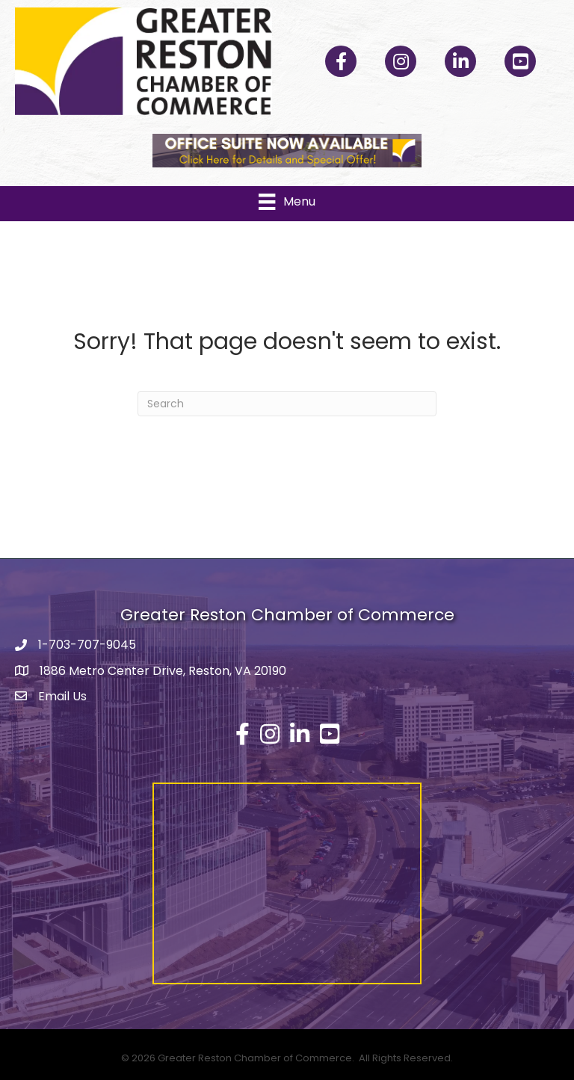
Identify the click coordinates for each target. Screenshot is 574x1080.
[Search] (287, 403)
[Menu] (287, 201)
